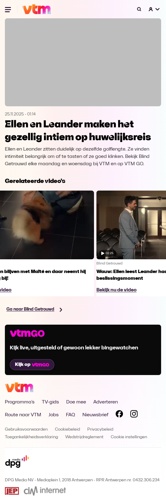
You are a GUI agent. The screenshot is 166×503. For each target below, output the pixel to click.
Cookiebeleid (67, 429)
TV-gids (50, 402)
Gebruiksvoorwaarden (26, 429)
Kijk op (32, 364)
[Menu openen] (8, 9)
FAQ (70, 415)
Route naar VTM (23, 415)
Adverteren (105, 402)
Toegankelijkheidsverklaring (31, 437)
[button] (154, 9)
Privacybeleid (100, 429)
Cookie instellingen (129, 437)
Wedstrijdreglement (84, 437)
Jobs (54, 415)
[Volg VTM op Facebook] (119, 415)
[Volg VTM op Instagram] (134, 415)
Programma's (19, 402)
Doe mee (76, 402)
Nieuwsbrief (95, 415)
